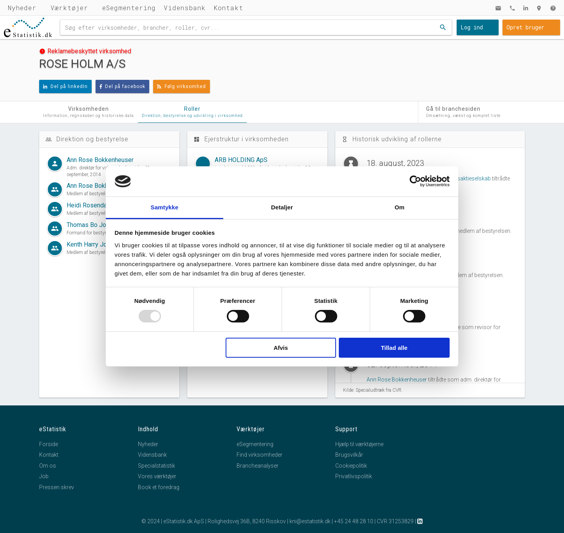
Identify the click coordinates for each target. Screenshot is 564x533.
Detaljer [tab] (282, 207)
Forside (48, 444)
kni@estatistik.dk (310, 521)
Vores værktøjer (157, 476)
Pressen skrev (56, 487)
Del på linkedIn (65, 86)
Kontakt (228, 8)
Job (44, 476)
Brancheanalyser (257, 466)
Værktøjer (69, 8)
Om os (47, 466)
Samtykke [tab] (165, 207)
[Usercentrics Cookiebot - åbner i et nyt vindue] (415, 181)
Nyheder (22, 8)
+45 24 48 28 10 (353, 521)
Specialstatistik (156, 466)
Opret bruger (525, 27)
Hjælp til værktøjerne (359, 444)
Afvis (280, 347)
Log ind (472, 27)
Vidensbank (185, 8)
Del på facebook (122, 86)
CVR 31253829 (395, 521)
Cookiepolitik (351, 466)
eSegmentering (129, 8)
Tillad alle (394, 347)
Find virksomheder (259, 455)
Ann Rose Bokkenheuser (397, 379)
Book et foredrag (158, 487)
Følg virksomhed (181, 86)
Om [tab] (399, 207)
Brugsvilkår (349, 455)
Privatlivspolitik (353, 476)
